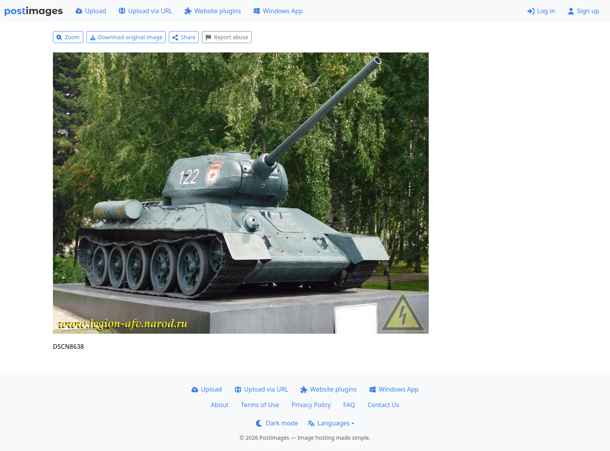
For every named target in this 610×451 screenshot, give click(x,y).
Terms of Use (260, 405)
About (219, 405)
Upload (90, 11)
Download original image (126, 37)
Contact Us (383, 405)
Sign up (583, 11)
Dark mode (277, 423)
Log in (541, 11)
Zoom (68, 37)
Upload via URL (145, 11)
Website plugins (213, 11)
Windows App (278, 11)
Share (183, 37)
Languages (328, 423)
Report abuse (226, 37)
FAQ (349, 405)
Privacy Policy (311, 405)
